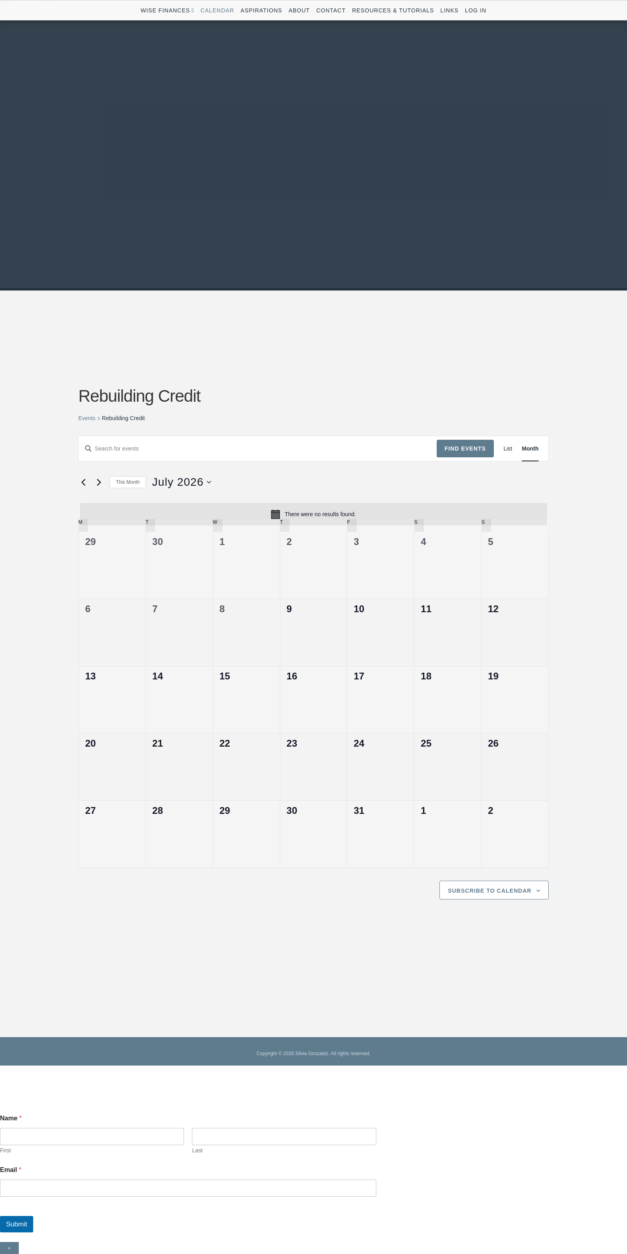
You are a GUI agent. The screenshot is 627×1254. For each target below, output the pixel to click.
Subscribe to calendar (489, 890)
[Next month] (99, 482)
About (299, 10)
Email (10, 1169)
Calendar (217, 10)
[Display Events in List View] (507, 448)
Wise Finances (165, 10)
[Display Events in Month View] (530, 448)
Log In (475, 10)
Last (197, 1150)
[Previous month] (83, 482)
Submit (16, 1224)
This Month (128, 482)
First (5, 1150)
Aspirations (261, 10)
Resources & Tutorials (393, 10)
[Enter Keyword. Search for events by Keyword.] (258, 448)
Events (87, 418)
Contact (331, 10)
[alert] (313, 514)
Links (449, 10)
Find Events (465, 448)
